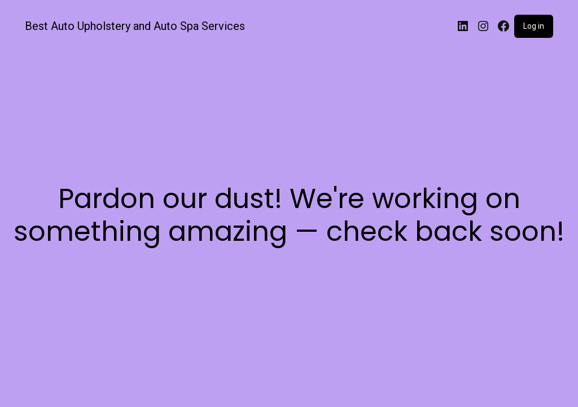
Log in (533, 26)
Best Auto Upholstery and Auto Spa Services (135, 26)
